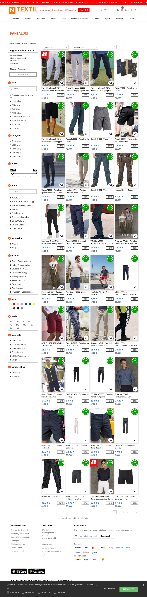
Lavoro (96, 19)
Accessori (120, 19)
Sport (107, 19)
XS (18, 317)
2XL (17, 320)
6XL (18, 323)
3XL (24, 320)
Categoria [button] (16, 131)
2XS (11, 317)
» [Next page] (136, 42)
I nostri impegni (17, 546)
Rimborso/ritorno (18, 539)
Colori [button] (14, 294)
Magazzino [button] (17, 233)
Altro (132, 19)
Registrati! (105, 531)
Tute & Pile (40, 19)
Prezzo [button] (14, 159)
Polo (64, 19)
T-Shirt (28, 19)
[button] (118, 10)
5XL (11, 323)
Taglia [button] (14, 312)
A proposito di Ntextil (19, 525)
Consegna (15, 536)
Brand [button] (14, 181)
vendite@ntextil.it (49, 533)
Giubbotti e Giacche (79, 19)
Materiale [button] (16, 330)
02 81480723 (47, 540)
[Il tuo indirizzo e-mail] (86, 531)
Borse (53, 19)
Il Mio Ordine (70, 10)
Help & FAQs (16, 543)
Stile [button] (13, 78)
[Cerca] (107, 10)
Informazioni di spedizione (52, 10)
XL (11, 320)
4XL (31, 320)
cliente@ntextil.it (49, 528)
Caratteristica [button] (18, 362)
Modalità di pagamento (20, 532)
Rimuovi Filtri (23, 70)
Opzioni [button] (15, 251)
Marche (16, 19)
